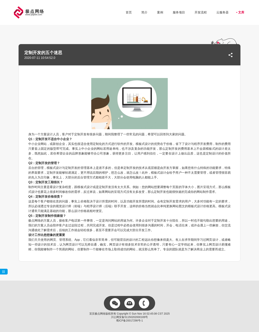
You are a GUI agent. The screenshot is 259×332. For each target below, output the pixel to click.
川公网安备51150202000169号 (129, 317)
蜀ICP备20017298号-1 (129, 320)
